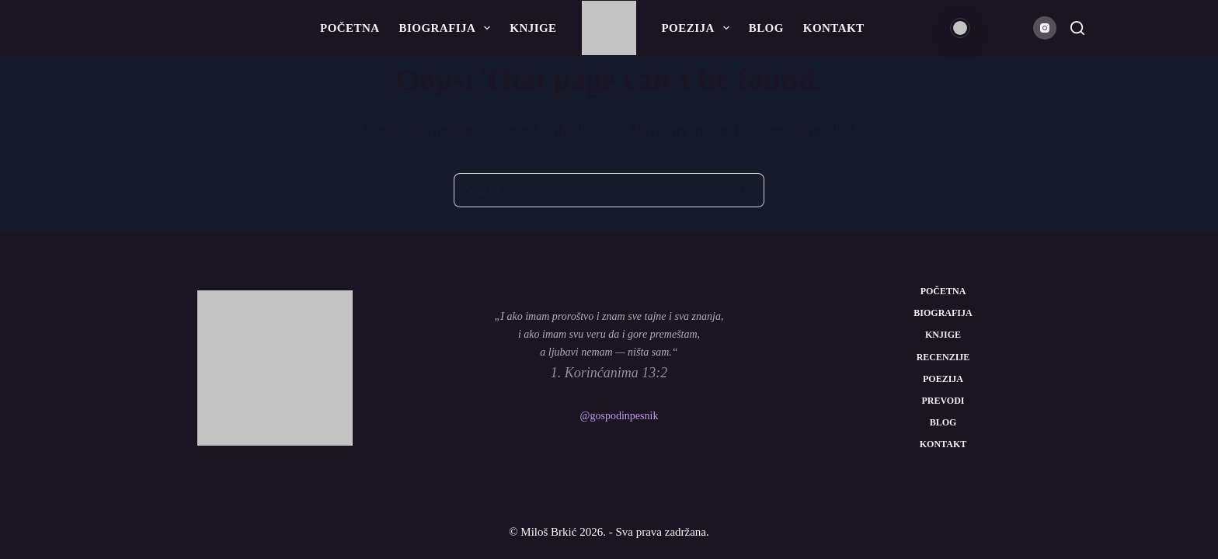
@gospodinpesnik (619, 416)
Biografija (448, 28)
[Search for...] (592, 190)
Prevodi (942, 400)
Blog (766, 28)
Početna (350, 28)
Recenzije (943, 357)
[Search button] (747, 190)
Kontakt (834, 28)
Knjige (533, 28)
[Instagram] (1044, 28)
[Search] (1077, 28)
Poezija (699, 28)
